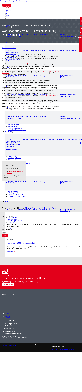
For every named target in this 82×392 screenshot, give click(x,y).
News (10, 171)
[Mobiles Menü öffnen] (2, 104)
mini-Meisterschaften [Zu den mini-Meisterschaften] (38, 76)
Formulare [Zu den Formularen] (70, 36)
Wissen (6, 315)
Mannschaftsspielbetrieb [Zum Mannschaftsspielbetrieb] (59, 50)
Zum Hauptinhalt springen (8, 1)
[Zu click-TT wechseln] (81, 21)
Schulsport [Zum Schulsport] (13, 77)
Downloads (7, 316)
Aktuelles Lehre (12, 219)
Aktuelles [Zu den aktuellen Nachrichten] (26, 50)
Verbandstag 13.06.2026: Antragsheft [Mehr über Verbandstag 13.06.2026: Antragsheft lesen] (21, 243)
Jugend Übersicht (13, 191)
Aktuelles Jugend (13, 193)
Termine (7, 312)
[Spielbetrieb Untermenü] (13, 43)
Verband (8, 26)
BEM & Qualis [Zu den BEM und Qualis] (8, 51)
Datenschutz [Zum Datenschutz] (12, 345)
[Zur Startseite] (6, 8)
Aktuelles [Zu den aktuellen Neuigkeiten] (36, 75)
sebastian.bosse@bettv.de (48, 95)
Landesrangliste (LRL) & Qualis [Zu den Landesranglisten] (13, 53)
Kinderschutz (8, 317)
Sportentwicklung (18, 171)
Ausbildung (11, 222)
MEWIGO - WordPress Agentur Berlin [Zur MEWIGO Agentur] (63, 349)
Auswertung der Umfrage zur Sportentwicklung (23, 63)
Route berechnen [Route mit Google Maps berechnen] (9, 328)
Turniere (9, 173)
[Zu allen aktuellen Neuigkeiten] (7, 13)
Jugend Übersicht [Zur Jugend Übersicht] (12, 75)
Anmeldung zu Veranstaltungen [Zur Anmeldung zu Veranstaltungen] (68, 95)
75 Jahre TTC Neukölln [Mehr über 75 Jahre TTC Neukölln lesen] (16, 220)
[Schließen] (5, 18)
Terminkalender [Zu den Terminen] (34, 50)
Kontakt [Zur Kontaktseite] (5, 235)
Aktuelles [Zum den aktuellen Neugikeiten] (36, 34)
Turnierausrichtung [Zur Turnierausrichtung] (45, 50)
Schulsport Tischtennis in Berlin (17, 196)
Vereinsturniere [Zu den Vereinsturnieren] (72, 50)
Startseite (4, 25)
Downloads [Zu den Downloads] (63, 94)
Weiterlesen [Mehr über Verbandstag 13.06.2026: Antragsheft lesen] (10, 251)
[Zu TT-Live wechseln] (81, 30)
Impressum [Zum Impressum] (5, 345)
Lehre (6, 201)
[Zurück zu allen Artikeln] (9, 48)
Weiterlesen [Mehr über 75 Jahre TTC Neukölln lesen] (10, 229)
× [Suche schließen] (2, 234)
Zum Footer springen (22, 1)
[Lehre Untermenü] (8, 201)
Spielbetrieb (9, 42)
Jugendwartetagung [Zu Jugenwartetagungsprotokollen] (66, 75)
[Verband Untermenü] (11, 27)
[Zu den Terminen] (7, 11)
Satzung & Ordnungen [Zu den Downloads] (63, 35)
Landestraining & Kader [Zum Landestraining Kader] (17, 76)
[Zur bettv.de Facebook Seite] (35, 345)
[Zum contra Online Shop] (13, 307)
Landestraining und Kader (15, 194)
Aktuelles (11, 25)
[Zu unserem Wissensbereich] (7, 15)
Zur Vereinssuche (8, 284)
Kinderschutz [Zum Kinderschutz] (8, 10)
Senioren (7, 200)
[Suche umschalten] (2, 225)
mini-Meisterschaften (14, 198)
